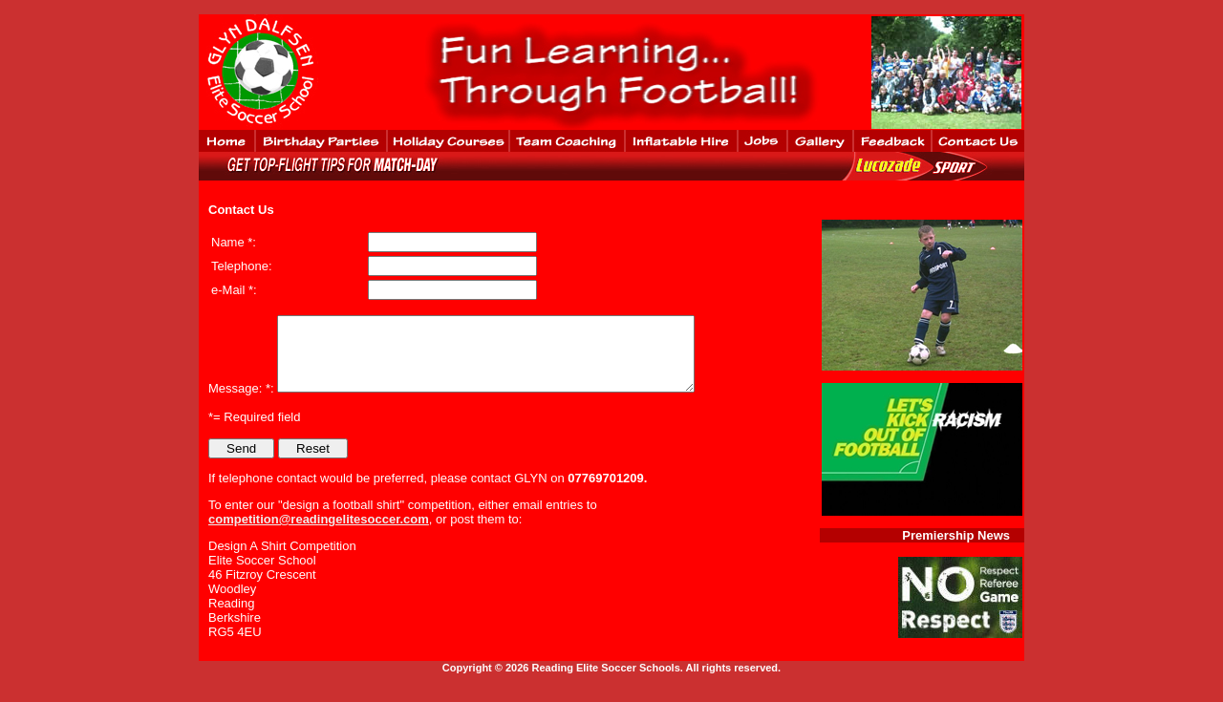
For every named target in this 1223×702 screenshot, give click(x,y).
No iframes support (947, 72)
